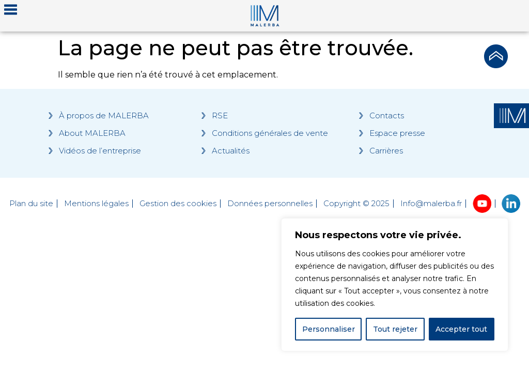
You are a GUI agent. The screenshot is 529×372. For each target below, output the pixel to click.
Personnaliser (328, 329)
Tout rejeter (395, 329)
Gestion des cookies (177, 203)
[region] (394, 284)
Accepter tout (461, 329)
